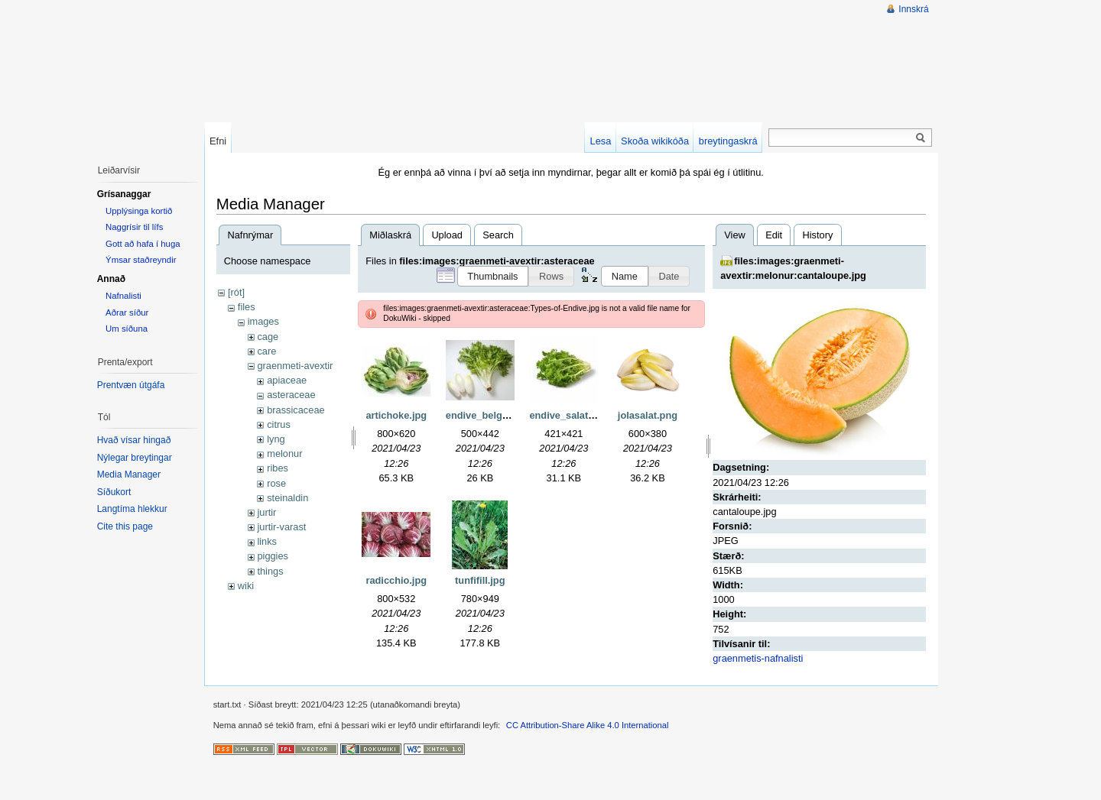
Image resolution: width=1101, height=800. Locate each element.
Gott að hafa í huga (143, 243)
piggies (272, 556)
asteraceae (291, 394)
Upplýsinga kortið (139, 210)
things (270, 571)
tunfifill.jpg (480, 580)
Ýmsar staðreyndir (141, 259)
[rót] (236, 292)
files (246, 307)
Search (498, 235)
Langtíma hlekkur (132, 509)
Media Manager (129, 474)
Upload (447, 235)
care (266, 351)
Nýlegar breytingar (134, 457)
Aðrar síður (127, 312)
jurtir (266, 512)
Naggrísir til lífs (134, 227)
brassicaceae (295, 410)
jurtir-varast (281, 527)
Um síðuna (127, 328)
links (267, 541)
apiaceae (287, 380)
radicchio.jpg (396, 580)
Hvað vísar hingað (134, 440)
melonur (284, 453)
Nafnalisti (123, 295)
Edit (773, 235)
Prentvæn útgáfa (131, 385)
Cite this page (125, 526)
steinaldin (287, 498)
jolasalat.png (647, 415)
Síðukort (114, 492)
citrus (279, 424)
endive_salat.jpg (567, 415)
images (263, 321)
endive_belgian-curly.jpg (503, 415)
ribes (277, 468)
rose (276, 483)
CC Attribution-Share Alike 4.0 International (587, 725)
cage (267, 336)
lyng (275, 439)
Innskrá (913, 9)
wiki (246, 585)
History (817, 235)
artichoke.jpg (396, 415)
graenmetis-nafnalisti (758, 658)
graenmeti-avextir (295, 365)
